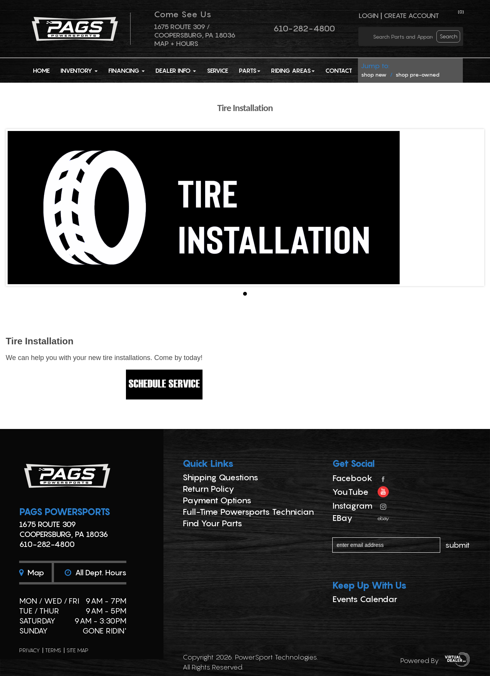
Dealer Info (175, 70)
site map (77, 650)
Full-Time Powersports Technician (248, 512)
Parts (249, 70)
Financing (126, 70)
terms (53, 650)
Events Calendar (364, 599)
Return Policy (208, 489)
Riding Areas (293, 70)
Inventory (79, 70)
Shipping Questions (220, 477)
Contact (338, 70)
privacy (29, 650)
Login (368, 15)
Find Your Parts (212, 523)
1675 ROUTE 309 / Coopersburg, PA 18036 (194, 31)
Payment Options (217, 500)
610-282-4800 (304, 28)
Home (41, 70)
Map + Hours (176, 43)
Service (217, 70)
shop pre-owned (417, 74)
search (448, 36)
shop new (374, 74)
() (461, 12)
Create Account (411, 15)
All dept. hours (95, 572)
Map (31, 572)
